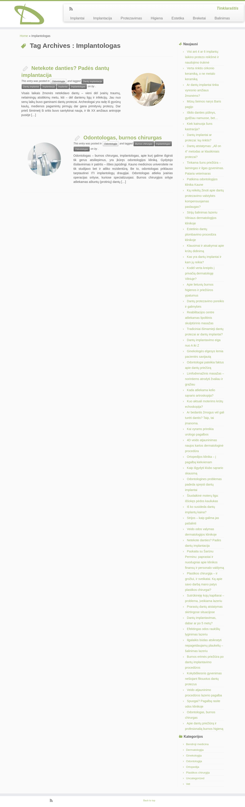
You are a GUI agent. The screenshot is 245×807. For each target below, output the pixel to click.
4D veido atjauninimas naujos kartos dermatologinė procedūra (204, 445)
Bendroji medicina (197, 744)
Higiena (157, 18)
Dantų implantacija (92, 81)
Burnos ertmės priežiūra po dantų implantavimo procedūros (204, 662)
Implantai (77, 18)
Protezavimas (131, 18)
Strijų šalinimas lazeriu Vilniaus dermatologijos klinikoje (201, 218)
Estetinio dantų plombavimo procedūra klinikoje (200, 234)
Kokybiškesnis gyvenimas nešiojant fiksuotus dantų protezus (203, 679)
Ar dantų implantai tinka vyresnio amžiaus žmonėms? (202, 90)
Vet (188, 784)
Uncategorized (195, 778)
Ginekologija (194, 755)
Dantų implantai (31, 86)
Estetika (178, 18)
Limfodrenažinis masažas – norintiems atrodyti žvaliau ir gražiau (204, 379)
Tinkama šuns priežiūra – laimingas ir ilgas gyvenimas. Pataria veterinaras (204, 168)
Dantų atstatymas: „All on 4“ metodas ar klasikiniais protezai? (203, 151)
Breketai (199, 18)
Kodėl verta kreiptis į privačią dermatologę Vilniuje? (200, 273)
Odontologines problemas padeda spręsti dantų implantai (203, 484)
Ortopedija (192, 767)
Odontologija (58, 81)
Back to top (149, 800)
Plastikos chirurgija (198, 772)
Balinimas (222, 18)
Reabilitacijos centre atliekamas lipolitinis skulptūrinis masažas (199, 318)
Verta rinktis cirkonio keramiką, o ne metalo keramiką (200, 73)
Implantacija (102, 18)
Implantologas (78, 86)
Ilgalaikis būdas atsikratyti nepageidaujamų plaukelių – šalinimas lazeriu (204, 645)
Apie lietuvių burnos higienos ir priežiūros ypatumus (199, 290)
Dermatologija (194, 749)
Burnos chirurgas (143, 143)
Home (24, 36)
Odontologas (81, 149)
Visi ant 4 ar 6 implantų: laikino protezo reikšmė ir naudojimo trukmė (202, 57)
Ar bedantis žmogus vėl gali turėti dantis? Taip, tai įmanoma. (204, 418)
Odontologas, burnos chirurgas (122, 138)
